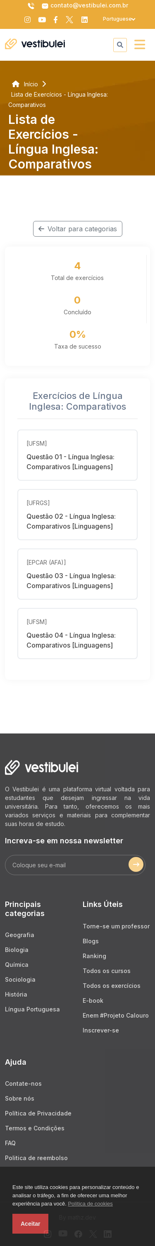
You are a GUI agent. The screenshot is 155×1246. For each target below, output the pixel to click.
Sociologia (20, 979)
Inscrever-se (101, 1030)
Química (17, 964)
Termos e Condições (34, 1128)
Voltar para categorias (77, 229)
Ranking (94, 955)
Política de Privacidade (38, 1113)
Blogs (91, 941)
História (16, 994)
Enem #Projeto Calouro (116, 1015)
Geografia (19, 934)
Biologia (17, 949)
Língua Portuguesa (32, 1009)
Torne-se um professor (116, 926)
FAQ (10, 1142)
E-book (93, 1000)
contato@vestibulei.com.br (84, 6)
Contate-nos (23, 1083)
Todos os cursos (107, 970)
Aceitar (30, 1223)
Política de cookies (90, 1204)
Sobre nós (19, 1098)
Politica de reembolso (36, 1157)
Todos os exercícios (112, 985)
